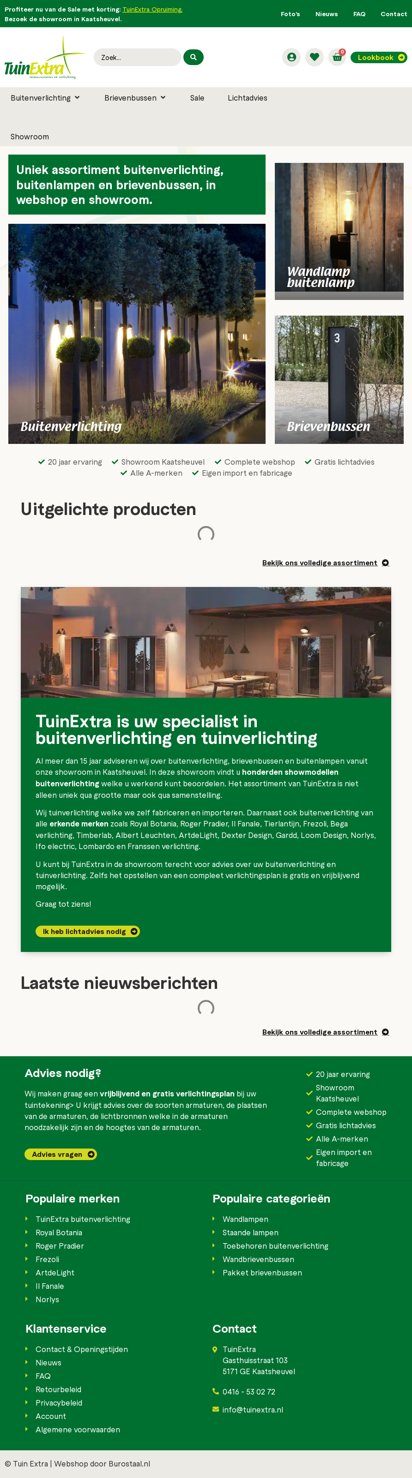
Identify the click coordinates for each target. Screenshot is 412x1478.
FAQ (359, 13)
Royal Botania (153, 823)
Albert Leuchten (145, 835)
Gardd (286, 835)
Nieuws (326, 13)
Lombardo (97, 846)
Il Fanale (245, 823)
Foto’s (290, 13)
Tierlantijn (281, 823)
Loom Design (324, 835)
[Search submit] (193, 57)
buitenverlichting (198, 760)
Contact (394, 13)
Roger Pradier (204, 823)
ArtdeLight (198, 835)
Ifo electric (55, 846)
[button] (46, 97)
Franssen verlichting (163, 846)
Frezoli (315, 823)
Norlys (362, 835)
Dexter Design (246, 835)
